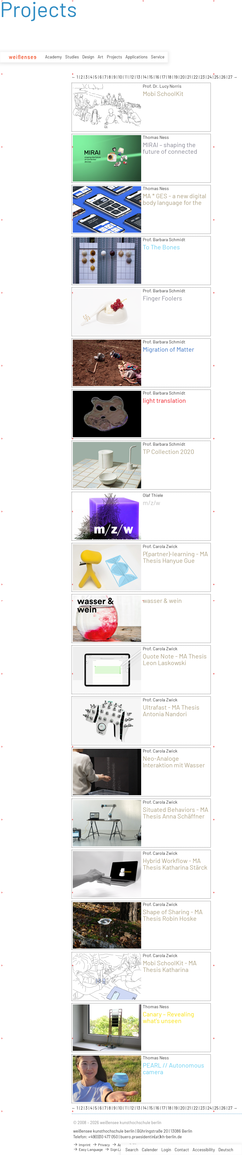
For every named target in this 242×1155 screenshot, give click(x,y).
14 (145, 77)
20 (183, 77)
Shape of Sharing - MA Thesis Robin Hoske (173, 915)
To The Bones (161, 247)
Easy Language (88, 1149)
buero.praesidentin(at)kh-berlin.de (151, 1136)
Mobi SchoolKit (163, 93)
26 (224, 77)
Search (131, 1149)
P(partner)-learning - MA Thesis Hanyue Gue (175, 557)
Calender (150, 1149)
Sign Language (119, 1149)
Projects (114, 56)
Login (166, 1149)
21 (189, 77)
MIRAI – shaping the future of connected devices (170, 151)
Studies (72, 56)
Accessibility (204, 1149)
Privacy (101, 1144)
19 (176, 77)
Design (88, 56)
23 (203, 77)
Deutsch (225, 1149)
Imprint (81, 1144)
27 (230, 77)
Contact (182, 1149)
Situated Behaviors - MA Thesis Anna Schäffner (175, 813)
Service (157, 56)
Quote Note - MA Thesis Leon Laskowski (175, 659)
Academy (53, 56)
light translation (164, 400)
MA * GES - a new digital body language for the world (174, 202)
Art (100, 56)
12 (132, 77)
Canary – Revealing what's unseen (168, 1017)
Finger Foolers (162, 298)
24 (210, 77)
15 (151, 77)
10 (120, 77)
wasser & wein (162, 600)
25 (217, 77)
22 (196, 77)
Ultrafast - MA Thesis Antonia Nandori (171, 710)
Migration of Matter (168, 349)
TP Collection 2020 (168, 451)
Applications (136, 56)
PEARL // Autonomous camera (173, 1068)
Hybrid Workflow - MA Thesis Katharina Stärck (175, 864)
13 (138, 77)
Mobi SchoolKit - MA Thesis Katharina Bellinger (170, 969)
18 (170, 77)
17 (164, 77)
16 (157, 77)
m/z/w (151, 502)
